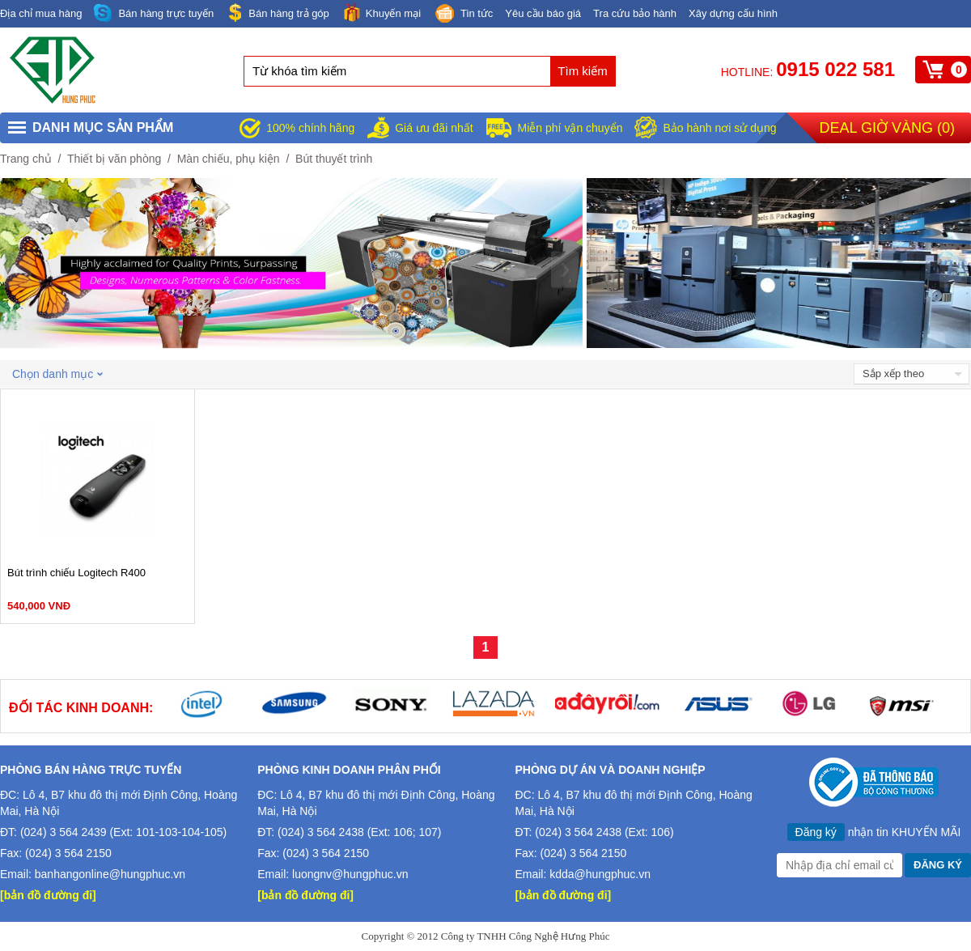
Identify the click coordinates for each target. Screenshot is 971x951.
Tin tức (463, 14)
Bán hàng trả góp (277, 12)
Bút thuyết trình (333, 158)
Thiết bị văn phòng (114, 158)
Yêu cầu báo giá (543, 13)
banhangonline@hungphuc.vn (110, 874)
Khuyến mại (381, 12)
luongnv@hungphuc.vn (350, 874)
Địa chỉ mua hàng (41, 13)
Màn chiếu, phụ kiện (228, 158)
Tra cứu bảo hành (634, 13)
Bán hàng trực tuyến (154, 13)
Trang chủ (26, 158)
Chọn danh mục (57, 373)
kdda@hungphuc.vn (600, 874)
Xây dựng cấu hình (733, 13)
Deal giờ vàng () (887, 128)
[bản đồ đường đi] (48, 895)
